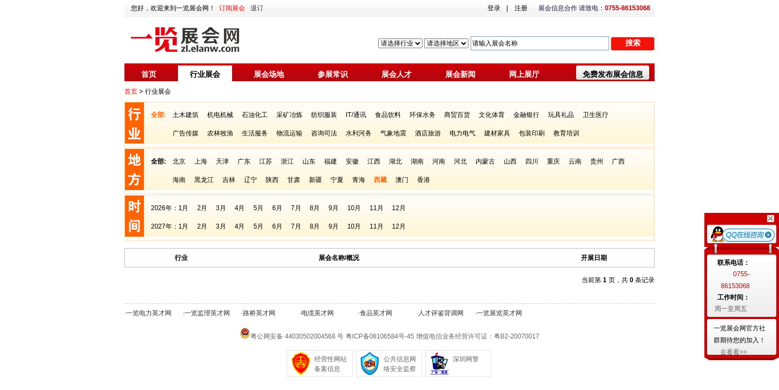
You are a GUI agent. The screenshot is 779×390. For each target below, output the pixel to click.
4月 (240, 208)
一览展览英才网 (499, 313)
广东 (243, 161)
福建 (330, 161)
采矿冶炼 (289, 115)
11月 (376, 208)
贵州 (596, 161)
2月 (202, 208)
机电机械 (220, 115)
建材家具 (497, 133)
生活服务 (255, 133)
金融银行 (526, 115)
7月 (296, 208)
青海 (358, 180)
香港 (423, 180)
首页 (148, 74)
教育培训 (566, 133)
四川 (531, 161)
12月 (399, 208)
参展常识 (333, 74)
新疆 (315, 180)
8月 (315, 208)
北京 (179, 161)
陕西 (272, 180)
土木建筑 (186, 115)
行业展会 (205, 74)
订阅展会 (232, 8)
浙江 (287, 161)
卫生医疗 (596, 115)
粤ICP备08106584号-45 (380, 336)
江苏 (265, 161)
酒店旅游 (428, 133)
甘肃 (293, 180)
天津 (222, 161)
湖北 (395, 161)
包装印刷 (532, 133)
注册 (520, 8)
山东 (308, 161)
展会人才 (396, 74)
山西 (510, 161)
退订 (256, 8)
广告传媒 (186, 133)
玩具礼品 (561, 115)
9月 (333, 208)
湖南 (417, 161)
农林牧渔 (220, 133)
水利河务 (359, 133)
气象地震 (393, 133)
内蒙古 (485, 161)
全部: (158, 115)
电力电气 (463, 133)
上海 (200, 161)
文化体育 (492, 115)
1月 (184, 208)
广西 (618, 161)
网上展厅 (524, 74)
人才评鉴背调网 (441, 313)
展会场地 (269, 74)
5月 (258, 208)
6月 (277, 208)
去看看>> (733, 352)
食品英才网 (376, 313)
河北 (460, 161)
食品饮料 (388, 115)
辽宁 (250, 180)
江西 (373, 161)
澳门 (401, 180)
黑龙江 (204, 180)
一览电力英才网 (148, 313)
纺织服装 (324, 115)
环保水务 (422, 115)
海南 (179, 180)
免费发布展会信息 (613, 74)
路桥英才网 (259, 313)
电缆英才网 (317, 313)
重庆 (553, 161)
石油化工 (255, 115)
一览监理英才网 (207, 313)
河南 (438, 161)
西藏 (380, 180)
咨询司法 (324, 133)
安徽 (352, 161)
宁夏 (337, 180)
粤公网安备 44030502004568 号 (297, 336)
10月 (354, 208)
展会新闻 (460, 74)
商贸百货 (457, 115)
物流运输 (289, 133)
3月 (221, 208)
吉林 (228, 180)
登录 (493, 8)
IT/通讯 (356, 115)
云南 (575, 161)
